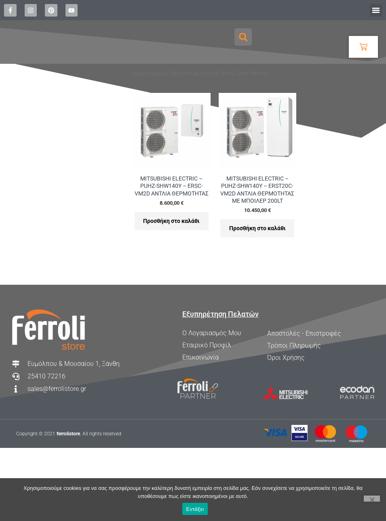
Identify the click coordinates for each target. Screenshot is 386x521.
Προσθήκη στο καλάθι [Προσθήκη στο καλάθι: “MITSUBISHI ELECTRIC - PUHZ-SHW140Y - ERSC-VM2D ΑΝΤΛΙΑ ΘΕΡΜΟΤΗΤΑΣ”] (171, 254)
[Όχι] (372, 499)
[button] (376, 10)
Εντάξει (195, 509)
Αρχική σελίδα (149, 106)
